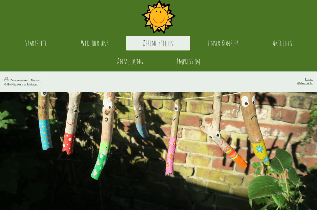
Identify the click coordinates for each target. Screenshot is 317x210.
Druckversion (16, 80)
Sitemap (35, 80)
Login (309, 79)
